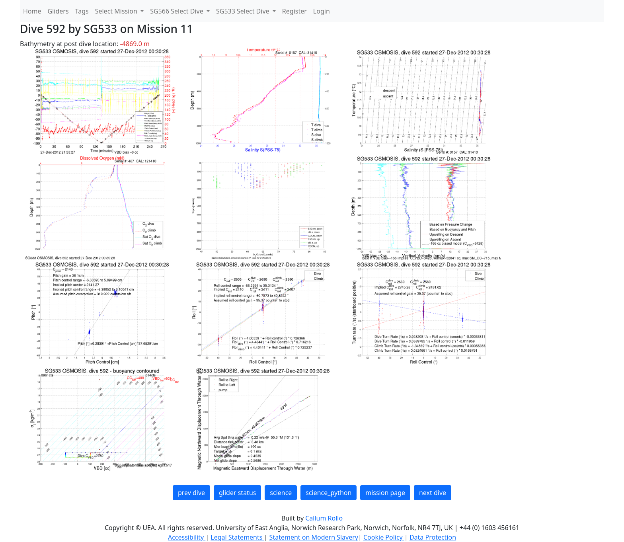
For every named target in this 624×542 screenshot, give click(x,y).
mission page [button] (385, 492)
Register (294, 11)
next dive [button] (432, 492)
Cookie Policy (383, 537)
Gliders (58, 11)
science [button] (281, 492)
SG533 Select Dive (243, 11)
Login (321, 11)
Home (32, 11)
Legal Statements (237, 537)
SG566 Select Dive (177, 11)
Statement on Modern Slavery (313, 537)
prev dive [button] (191, 492)
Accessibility (186, 537)
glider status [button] (237, 492)
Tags (82, 11)
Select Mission (117, 11)
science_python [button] (328, 492)
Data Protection (433, 537)
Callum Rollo (324, 518)
